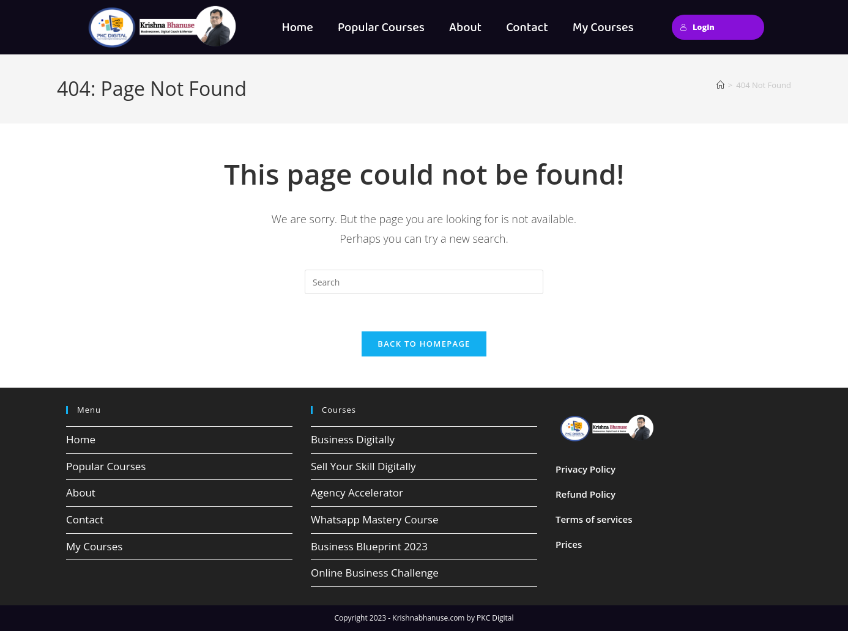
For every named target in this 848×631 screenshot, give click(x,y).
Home (297, 27)
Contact (527, 27)
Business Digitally (353, 439)
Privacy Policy (586, 469)
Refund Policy (586, 494)
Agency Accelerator (357, 492)
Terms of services (594, 519)
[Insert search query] (424, 282)
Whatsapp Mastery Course (375, 519)
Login (697, 26)
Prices (569, 544)
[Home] (720, 84)
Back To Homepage (424, 343)
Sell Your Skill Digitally (363, 466)
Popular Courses (381, 27)
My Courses (603, 27)
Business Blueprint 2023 (369, 546)
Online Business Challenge (375, 573)
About (465, 27)
